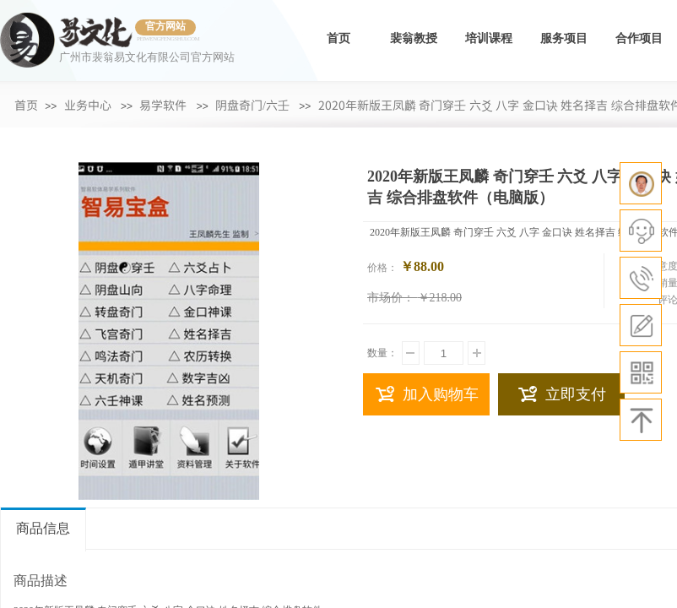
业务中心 (87, 104)
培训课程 (488, 38)
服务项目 (564, 38)
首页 (338, 38)
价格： (382, 268)
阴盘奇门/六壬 (252, 104)
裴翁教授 (413, 38)
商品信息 (43, 528)
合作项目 (639, 38)
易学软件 (163, 104)
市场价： (390, 297)
